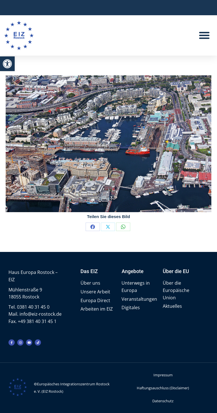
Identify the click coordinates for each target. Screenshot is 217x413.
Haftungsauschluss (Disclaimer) (163, 387)
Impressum (163, 374)
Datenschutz (162, 400)
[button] (7, 63)
